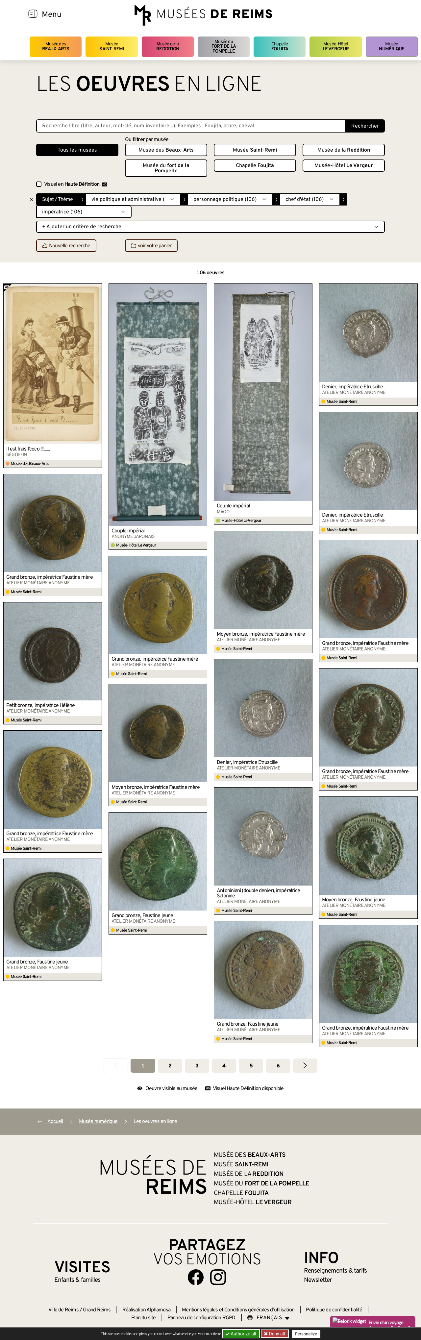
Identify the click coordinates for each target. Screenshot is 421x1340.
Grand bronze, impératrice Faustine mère (49, 577)
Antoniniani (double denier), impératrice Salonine (258, 893)
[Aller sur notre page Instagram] (218, 1277)
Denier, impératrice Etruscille (352, 387)
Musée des (55, 46)
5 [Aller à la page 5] (251, 1066)
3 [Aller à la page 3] (196, 1066)
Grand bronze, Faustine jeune (142, 915)
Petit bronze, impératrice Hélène (40, 705)
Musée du (223, 47)
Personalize (307, 1333)
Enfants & (77, 1280)
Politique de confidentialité (334, 1310)
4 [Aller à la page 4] (223, 1066)
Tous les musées (77, 150)
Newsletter (318, 1280)
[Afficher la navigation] (33, 15)
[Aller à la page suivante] (305, 1066)
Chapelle (279, 46)
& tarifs (335, 1271)
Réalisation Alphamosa (146, 1310)
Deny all (276, 1333)
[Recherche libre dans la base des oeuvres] (191, 126)
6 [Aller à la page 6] (278, 1066)
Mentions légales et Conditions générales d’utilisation (238, 1310)
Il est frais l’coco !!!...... (28, 449)
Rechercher (365, 126)
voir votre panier (151, 246)
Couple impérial (127, 531)
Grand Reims (97, 1310)
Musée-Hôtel (336, 46)
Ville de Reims (63, 1310)
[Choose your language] (268, 1318)
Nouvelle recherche (66, 246)
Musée (111, 46)
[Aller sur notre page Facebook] (196, 1277)
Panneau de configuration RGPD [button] (201, 1318)
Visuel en (75, 184)
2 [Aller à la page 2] (169, 1066)
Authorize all (241, 1333)
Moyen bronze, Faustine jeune (353, 900)
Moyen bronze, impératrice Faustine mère (261, 634)
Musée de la (167, 46)
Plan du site (143, 1318)
